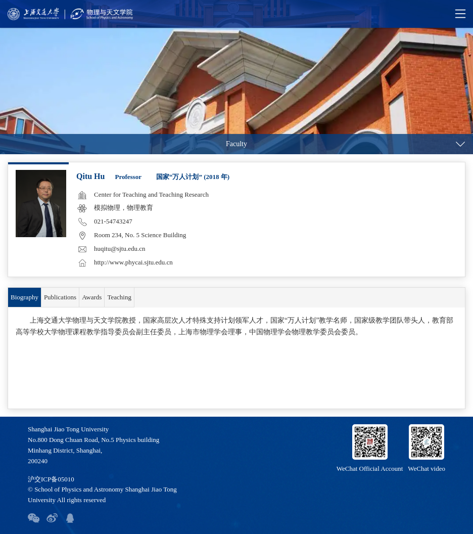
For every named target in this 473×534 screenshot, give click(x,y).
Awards (92, 297)
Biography (24, 297)
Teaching (119, 297)
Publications (60, 297)
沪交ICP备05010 (51, 479)
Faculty (236, 144)
